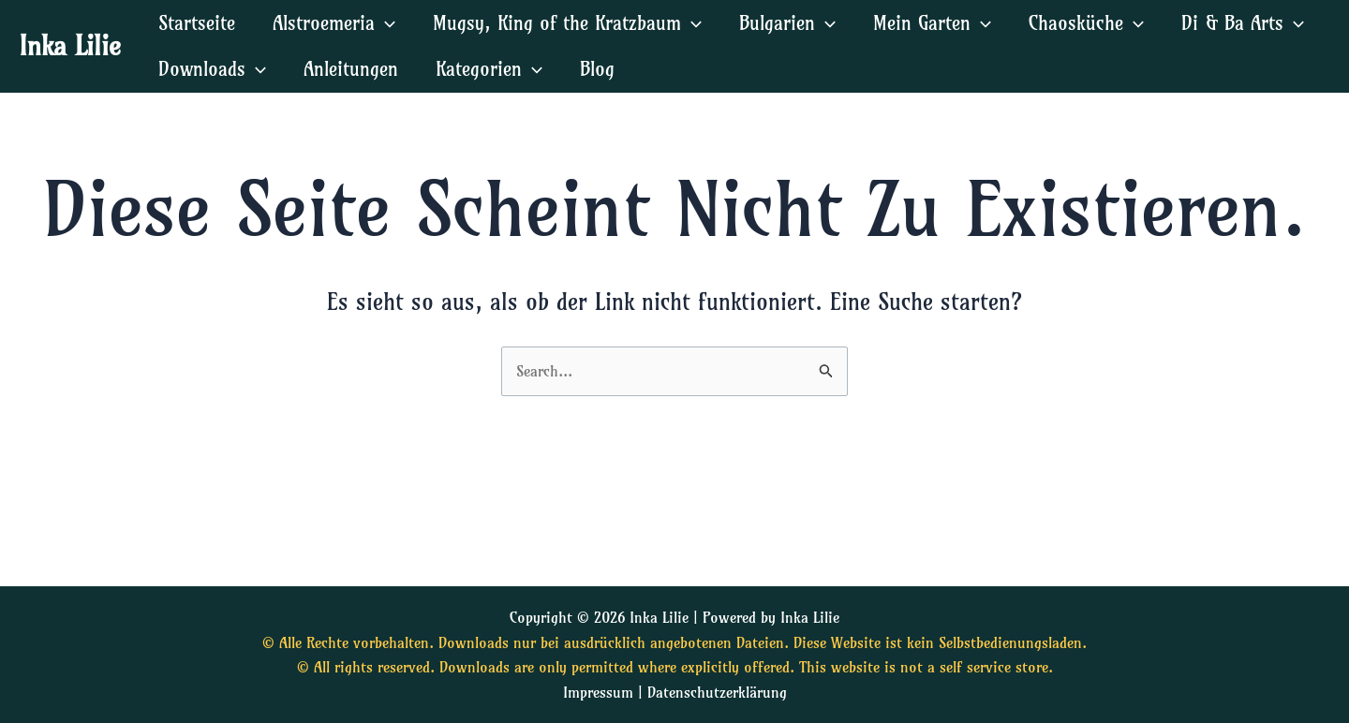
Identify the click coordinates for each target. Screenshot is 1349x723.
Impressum (598, 692)
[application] (385, 23)
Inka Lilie (70, 45)
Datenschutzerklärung (717, 692)
